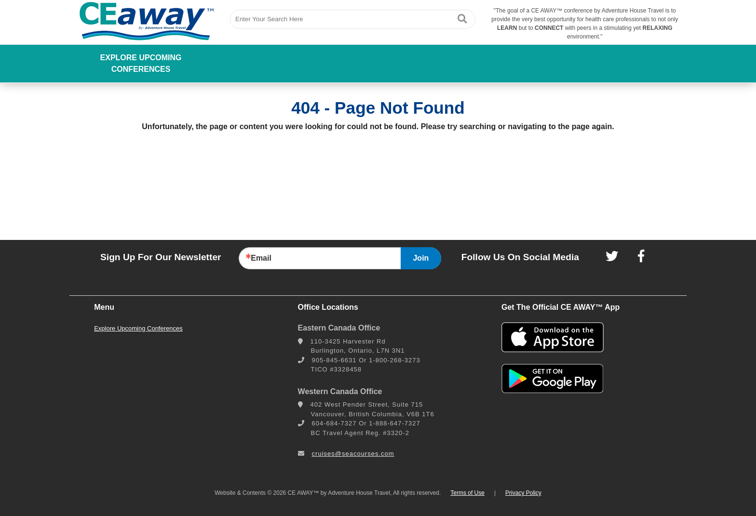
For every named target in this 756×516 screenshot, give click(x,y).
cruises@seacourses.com (353, 453)
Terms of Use (467, 493)
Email (261, 258)
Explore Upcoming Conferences (141, 63)
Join (421, 258)
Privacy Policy (523, 493)
